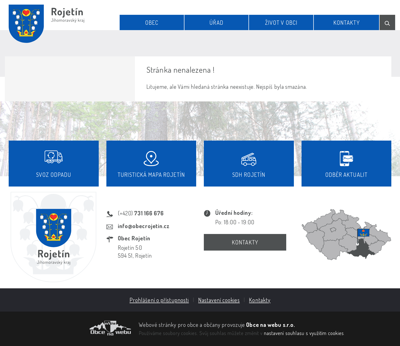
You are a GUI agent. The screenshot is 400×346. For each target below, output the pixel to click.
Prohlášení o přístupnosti (159, 299)
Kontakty (346, 22)
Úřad (216, 22)
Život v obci (281, 22)
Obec (151, 22)
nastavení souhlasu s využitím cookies (304, 333)
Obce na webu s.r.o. (270, 324)
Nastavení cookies (219, 299)
